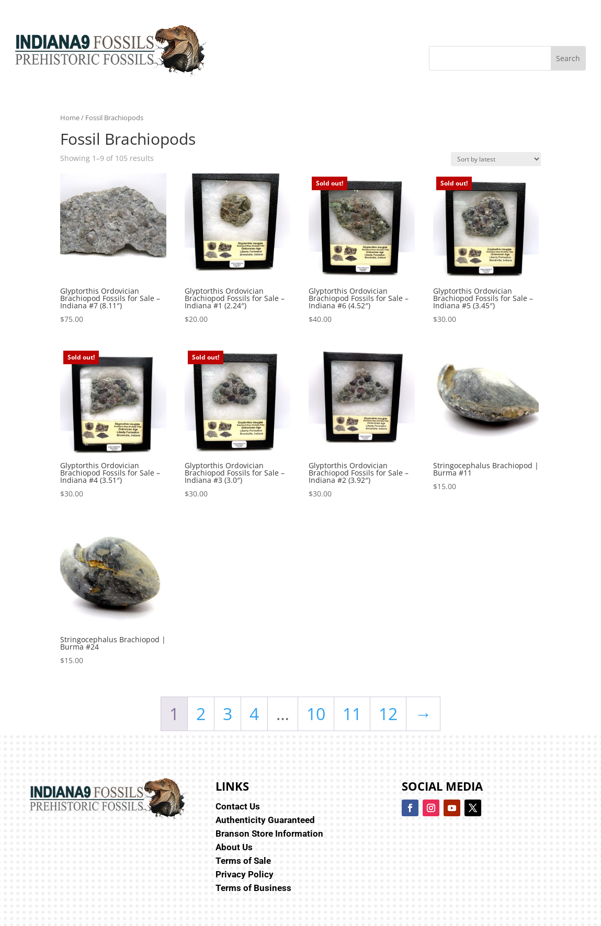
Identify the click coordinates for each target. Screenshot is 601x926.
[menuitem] (76, 17)
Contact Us (238, 806)
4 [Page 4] (254, 713)
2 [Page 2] (201, 713)
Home (70, 117)
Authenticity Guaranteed (265, 820)
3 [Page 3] (227, 713)
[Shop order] (496, 159)
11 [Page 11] (352, 713)
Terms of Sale (243, 860)
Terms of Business (253, 888)
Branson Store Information (269, 833)
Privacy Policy (245, 874)
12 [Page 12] (388, 713)
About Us (234, 847)
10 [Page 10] (316, 713)
